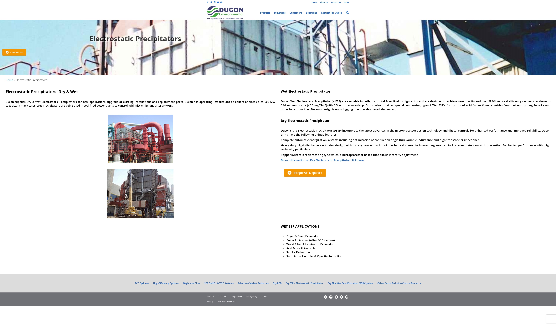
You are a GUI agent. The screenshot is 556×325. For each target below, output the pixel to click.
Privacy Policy (251, 296)
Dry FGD (277, 283)
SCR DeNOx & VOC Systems (219, 283)
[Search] (346, 13)
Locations (311, 12)
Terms (264, 296)
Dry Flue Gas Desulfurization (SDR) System (350, 283)
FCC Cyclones (142, 283)
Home (314, 2)
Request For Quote (331, 12)
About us (324, 2)
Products (265, 12)
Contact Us (223, 296)
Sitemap (210, 301)
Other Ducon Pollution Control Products (399, 283)
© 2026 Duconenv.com (227, 301)
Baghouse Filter (191, 283)
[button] (127, 173)
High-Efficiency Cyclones (166, 283)
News (346, 2)
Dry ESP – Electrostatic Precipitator (305, 283)
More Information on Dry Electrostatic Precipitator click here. (322, 160)
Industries (280, 12)
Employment (237, 296)
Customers (296, 12)
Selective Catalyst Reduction (253, 283)
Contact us (336, 2)
